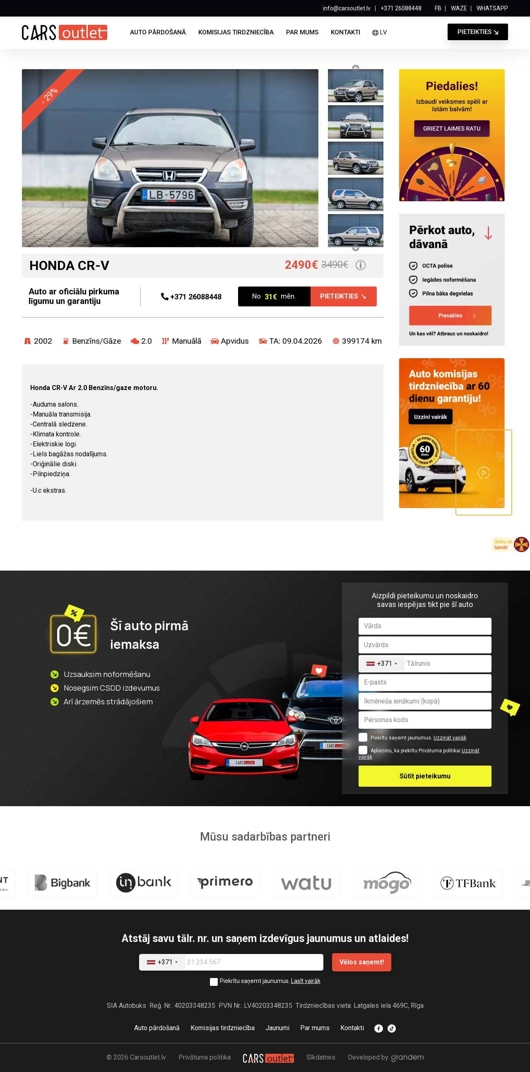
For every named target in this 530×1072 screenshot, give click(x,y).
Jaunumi (277, 1028)
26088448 (191, 296)
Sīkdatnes (320, 1057)
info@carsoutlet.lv (347, 8)
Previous (355, 68)
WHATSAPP (492, 8)
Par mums (302, 32)
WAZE (459, 8)
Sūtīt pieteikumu (425, 776)
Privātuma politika (204, 1057)
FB (438, 8)
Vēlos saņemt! (362, 962)
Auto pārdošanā (158, 32)
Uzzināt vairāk (450, 738)
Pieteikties (474, 32)
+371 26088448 (401, 8)
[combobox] (382, 663)
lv (379, 32)
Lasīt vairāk (305, 981)
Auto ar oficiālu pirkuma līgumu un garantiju (74, 296)
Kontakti (345, 32)
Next (355, 247)
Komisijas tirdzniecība (236, 32)
